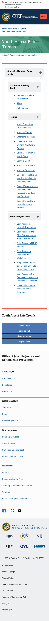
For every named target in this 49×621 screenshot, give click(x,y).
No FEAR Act (7, 591)
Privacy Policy (8, 578)
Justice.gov (7, 610)
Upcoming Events (10, 420)
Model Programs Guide (12, 456)
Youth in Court (23, 161)
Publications (22, 108)
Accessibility (7, 565)
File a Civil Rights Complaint (15, 498)
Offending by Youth (26, 137)
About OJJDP (8, 378)
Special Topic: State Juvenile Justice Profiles (26, 204)
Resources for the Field (12, 479)
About (19, 103)
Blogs (4, 414)
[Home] (25, 17)
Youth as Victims (24, 132)
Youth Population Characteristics (25, 126)
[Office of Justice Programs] (6, 17)
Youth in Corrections (26, 170)
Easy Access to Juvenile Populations (26, 225)
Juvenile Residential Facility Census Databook (26, 288)
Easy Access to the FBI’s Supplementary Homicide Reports (26, 235)
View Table (24, 325)
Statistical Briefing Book (17, 28)
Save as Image (24, 336)
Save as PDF (24, 331)
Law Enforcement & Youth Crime (14, 32)
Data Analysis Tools (20, 216)
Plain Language (8, 572)
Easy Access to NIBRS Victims (27, 245)
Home (4, 28)
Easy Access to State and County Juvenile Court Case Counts (26, 266)
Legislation (7, 385)
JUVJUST (6, 407)
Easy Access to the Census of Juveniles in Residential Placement (27, 277)
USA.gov (5, 603)
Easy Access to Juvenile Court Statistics (24, 254)
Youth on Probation (26, 165)
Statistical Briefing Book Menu (19, 72)
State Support (8, 443)
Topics (13, 117)
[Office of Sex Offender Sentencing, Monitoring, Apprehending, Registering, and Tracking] (39, 548)
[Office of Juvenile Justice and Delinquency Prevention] (9, 548)
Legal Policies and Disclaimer (14, 584)
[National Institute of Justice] (39, 538)
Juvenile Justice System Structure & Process (26, 144)
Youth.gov (6, 492)
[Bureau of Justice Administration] (10, 538)
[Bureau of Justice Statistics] (24, 539)
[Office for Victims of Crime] (24, 548)
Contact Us (7, 391)
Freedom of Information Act (14, 597)
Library (5, 472)
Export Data (24, 341)
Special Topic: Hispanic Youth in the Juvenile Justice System (27, 178)
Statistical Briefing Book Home (25, 97)
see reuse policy (31, 55)
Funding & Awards (10, 437)
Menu (43, 17)
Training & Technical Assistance (17, 485)
